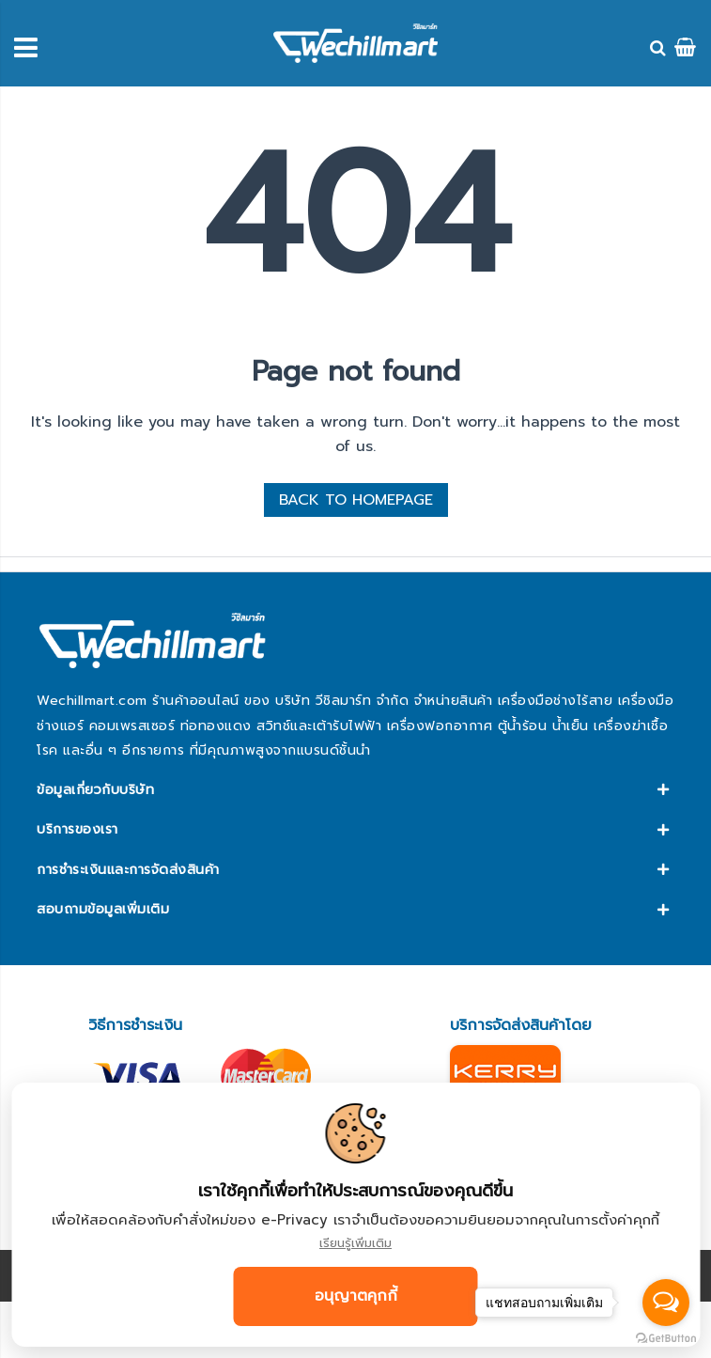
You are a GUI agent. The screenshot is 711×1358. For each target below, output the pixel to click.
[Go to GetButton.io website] (666, 1339)
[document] (355, 1214)
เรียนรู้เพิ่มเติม (355, 1243)
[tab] (355, 790)
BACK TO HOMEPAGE (356, 500)
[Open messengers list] (665, 1302)
